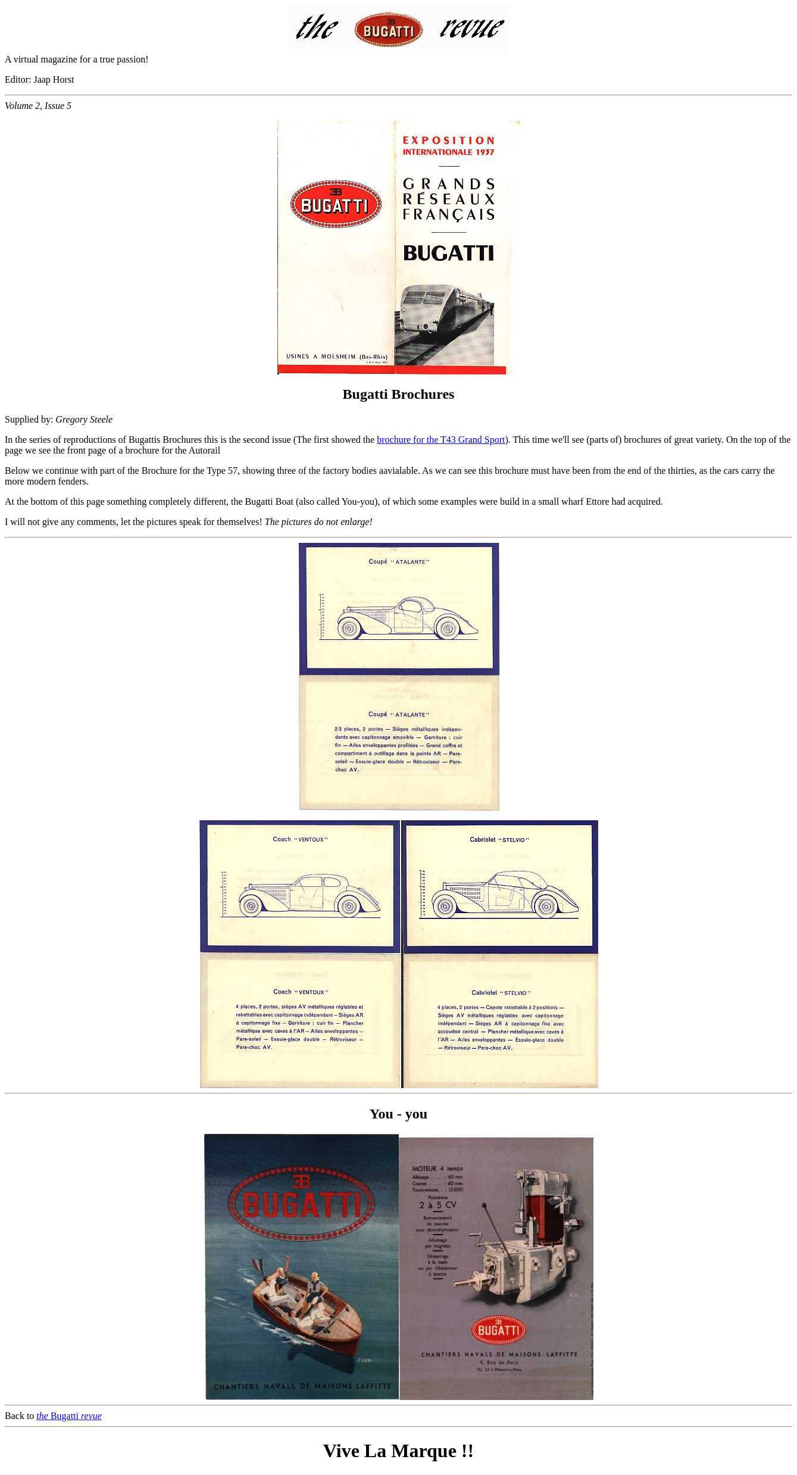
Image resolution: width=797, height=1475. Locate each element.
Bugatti (69, 1416)
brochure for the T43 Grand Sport (441, 440)
